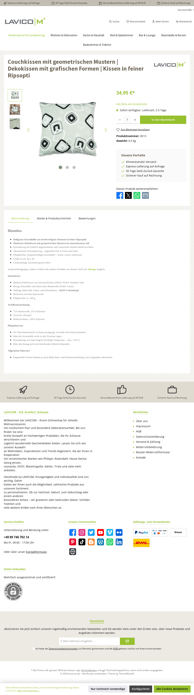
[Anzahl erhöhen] (135, 120)
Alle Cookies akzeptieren (172, 689)
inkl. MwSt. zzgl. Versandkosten (131, 103)
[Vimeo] (110, 532)
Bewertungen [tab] (87, 218)
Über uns (142, 421)
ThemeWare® (126, 673)
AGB (138, 431)
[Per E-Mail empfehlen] (145, 195)
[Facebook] (72, 532)
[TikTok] (82, 542)
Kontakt (141, 457)
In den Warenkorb (163, 119)
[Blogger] (91, 542)
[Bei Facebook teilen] (120, 195)
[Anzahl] (127, 120)
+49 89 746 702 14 (16, 537)
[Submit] (127, 641)
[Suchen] (114, 22)
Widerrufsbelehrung (149, 447)
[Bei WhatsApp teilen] (137, 195)
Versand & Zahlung (148, 442)
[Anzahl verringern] (120, 120)
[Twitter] (91, 532)
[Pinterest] (72, 542)
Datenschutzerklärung (150, 436)
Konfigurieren (141, 689)
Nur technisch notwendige (108, 689)
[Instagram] (82, 532)
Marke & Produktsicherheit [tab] (54, 218)
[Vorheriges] (28, 130)
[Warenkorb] (182, 22)
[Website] (72, 551)
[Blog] (100, 542)
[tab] (20, 218)
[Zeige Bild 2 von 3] (67, 167)
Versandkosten (89, 670)
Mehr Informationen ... (28, 690)
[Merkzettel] (136, 22)
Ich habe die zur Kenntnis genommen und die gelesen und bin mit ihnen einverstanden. (98, 648)
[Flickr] (119, 532)
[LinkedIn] (119, 542)
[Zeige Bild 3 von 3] (74, 167)
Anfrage (91, 269)
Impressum (143, 426)
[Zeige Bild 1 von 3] (60, 167)
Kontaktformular (36, 552)
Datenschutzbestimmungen (63, 648)
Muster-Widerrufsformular (153, 452)
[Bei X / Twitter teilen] (128, 195)
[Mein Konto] (160, 22)
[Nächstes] (106, 130)
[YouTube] (100, 532)
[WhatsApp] (110, 542)
